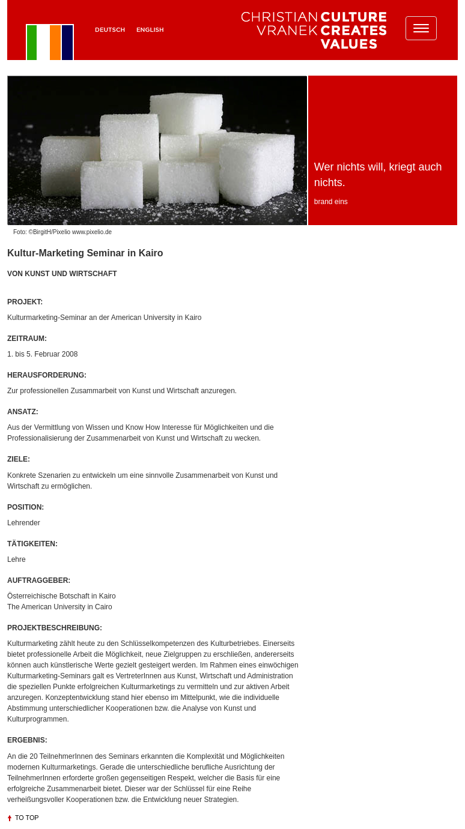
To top (27, 817)
